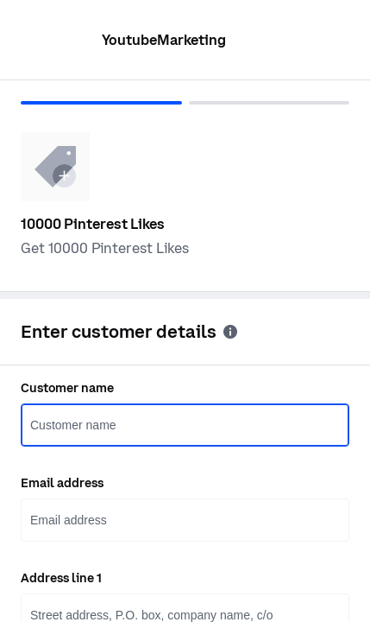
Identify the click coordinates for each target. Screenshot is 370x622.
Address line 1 (61, 578)
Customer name (67, 388)
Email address (62, 483)
